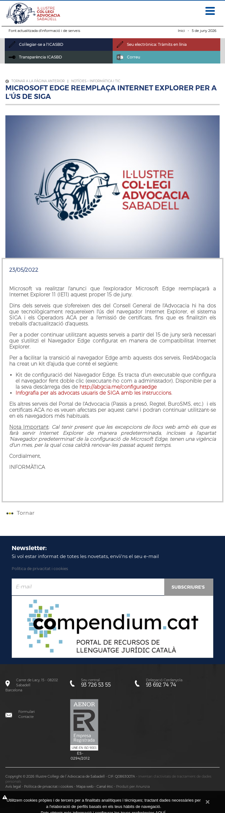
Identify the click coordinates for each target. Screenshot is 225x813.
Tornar (19, 513)
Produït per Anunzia (133, 786)
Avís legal (13, 786)
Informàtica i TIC (105, 81)
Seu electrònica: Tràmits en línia (151, 44)
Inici (181, 30)
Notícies (78, 81)
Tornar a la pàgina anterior (35, 81)
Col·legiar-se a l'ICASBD (36, 44)
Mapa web (84, 786)
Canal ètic (105, 786)
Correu (128, 57)
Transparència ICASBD (35, 57)
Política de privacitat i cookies (40, 568)
